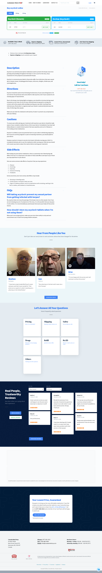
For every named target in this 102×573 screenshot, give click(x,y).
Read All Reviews (15, 417)
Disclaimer (52, 564)
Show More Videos (51, 297)
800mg (24, 13)
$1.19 (69, 27)
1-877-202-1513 (46, 539)
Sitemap (63, 564)
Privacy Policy (45, 564)
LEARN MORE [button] (46, 2)
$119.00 (60, 27)
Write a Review (15, 413)
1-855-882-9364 (44, 541)
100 (10, 27)
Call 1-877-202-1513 (39, 515)
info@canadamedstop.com (49, 543)
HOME (30, 2)
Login (90, 3)
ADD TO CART (45, 27)
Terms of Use (39, 564)
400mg (17, 13)
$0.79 (24, 27)
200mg (10, 13)
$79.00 (15, 27)
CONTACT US (54, 2)
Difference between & (51, 32)
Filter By (48, 386)
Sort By (30, 386)
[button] (36, 68)
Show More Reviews (36, 438)
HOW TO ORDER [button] (37, 2)
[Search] (68, 2)
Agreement (58, 564)
